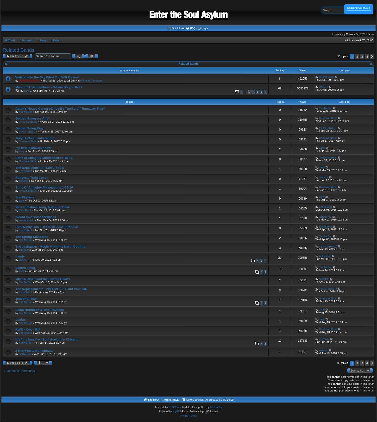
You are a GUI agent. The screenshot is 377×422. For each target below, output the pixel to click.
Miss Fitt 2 (25, 210)
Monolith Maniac (29, 80)
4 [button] (367, 56)
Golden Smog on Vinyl (32, 118)
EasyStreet (25, 171)
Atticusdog (325, 256)
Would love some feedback (35, 217)
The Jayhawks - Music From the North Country (50, 246)
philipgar (24, 249)
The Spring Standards (31, 237)
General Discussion (91, 80)
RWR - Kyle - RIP (28, 329)
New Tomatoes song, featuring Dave (42, 207)
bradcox (23, 180)
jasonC (23, 259)
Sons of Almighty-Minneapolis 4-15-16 (44, 158)
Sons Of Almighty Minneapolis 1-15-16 (44, 187)
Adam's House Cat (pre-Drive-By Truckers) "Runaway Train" (60, 108)
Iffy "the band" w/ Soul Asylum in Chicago (47, 339)
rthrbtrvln (324, 278)
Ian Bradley (216, 407)
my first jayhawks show (33, 148)
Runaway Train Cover (31, 177)
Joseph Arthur (26, 299)
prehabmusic (26, 220)
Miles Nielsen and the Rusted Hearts (42, 279)
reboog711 (325, 216)
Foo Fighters (25, 197)
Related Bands (18, 50)
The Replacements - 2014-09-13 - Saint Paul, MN (51, 289)
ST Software (175, 407)
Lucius (20, 319)
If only (20, 256)
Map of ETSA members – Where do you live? (48, 87)
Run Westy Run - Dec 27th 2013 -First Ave (46, 227)
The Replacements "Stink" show (39, 168)
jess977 (323, 86)
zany (27, 90)
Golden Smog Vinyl (29, 128)
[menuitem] (190, 28)
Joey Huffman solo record (35, 138)
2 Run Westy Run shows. (34, 351)
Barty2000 (25, 354)
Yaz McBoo (25, 111)
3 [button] (362, 56)
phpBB (176, 411)
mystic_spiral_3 (28, 131)
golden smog (25, 268)
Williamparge (326, 77)
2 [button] (357, 56)
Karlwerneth (26, 342)
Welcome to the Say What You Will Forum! (47, 77)
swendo (323, 350)
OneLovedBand (28, 121)
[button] (372, 56)
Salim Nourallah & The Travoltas (39, 310)
